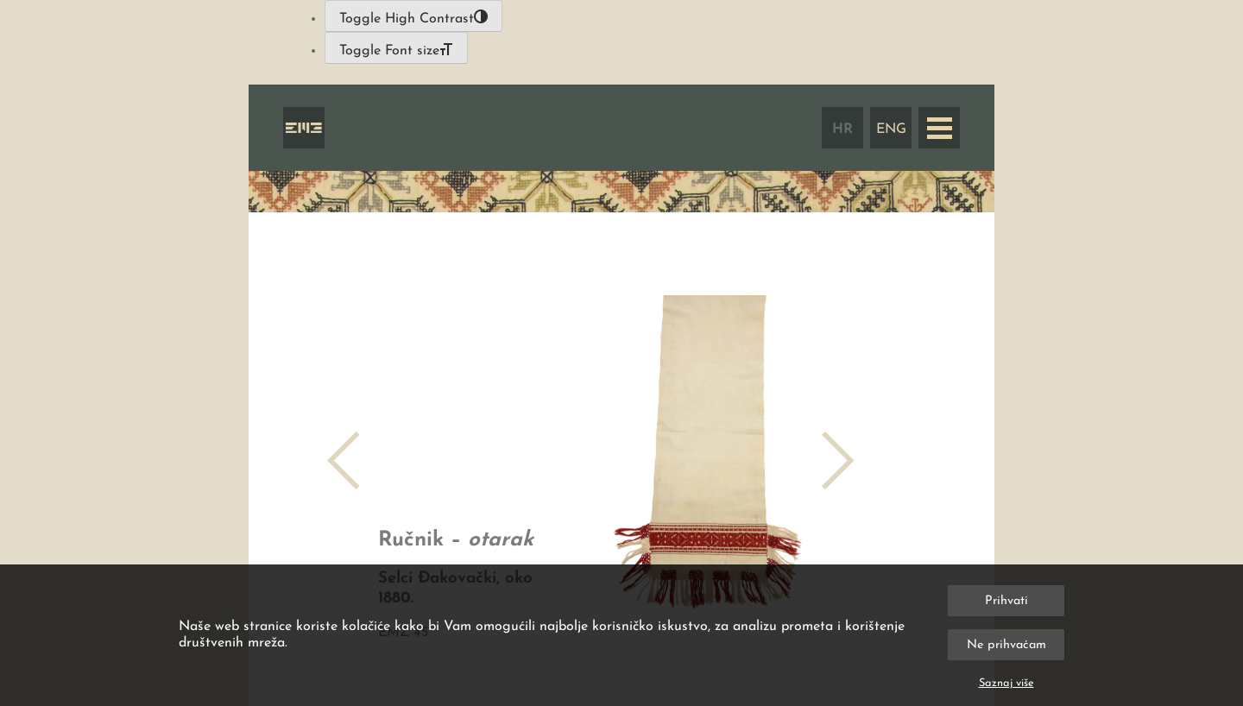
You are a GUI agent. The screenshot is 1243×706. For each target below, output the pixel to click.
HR (842, 129)
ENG (891, 129)
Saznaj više (1006, 683)
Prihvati (1006, 601)
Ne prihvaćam (1006, 645)
